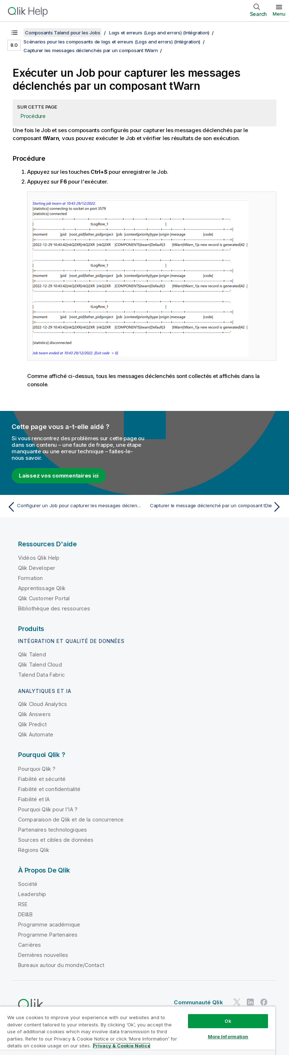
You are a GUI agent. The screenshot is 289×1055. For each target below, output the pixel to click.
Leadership (32, 894)
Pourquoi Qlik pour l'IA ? (48, 809)
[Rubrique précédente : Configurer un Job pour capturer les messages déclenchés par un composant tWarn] (73, 507)
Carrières (29, 945)
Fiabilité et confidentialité (49, 789)
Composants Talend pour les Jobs (62, 32)
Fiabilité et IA (34, 799)
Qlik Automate (35, 734)
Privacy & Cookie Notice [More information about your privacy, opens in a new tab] (121, 1045)
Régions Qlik (33, 850)
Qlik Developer (36, 568)
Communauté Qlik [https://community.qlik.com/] (198, 1002)
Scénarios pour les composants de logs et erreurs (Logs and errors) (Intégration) (112, 42)
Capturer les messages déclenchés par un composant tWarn (91, 50)
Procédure (33, 116)
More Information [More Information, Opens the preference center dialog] (228, 1036)
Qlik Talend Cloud (40, 664)
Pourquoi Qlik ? (36, 769)
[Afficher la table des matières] (14, 32)
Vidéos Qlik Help (39, 558)
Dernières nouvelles (43, 955)
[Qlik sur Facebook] (264, 1002)
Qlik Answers (34, 714)
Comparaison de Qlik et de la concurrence (70, 819)
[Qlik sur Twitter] (236, 1002)
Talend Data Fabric (41, 675)
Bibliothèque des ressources (54, 608)
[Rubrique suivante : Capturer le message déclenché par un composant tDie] (215, 507)
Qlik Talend (32, 654)
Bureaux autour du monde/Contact (61, 965)
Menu (279, 14)
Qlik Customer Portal (44, 598)
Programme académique (49, 924)
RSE (23, 904)
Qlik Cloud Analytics (42, 704)
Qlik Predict (32, 724)
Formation (30, 578)
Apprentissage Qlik (42, 588)
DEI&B (25, 914)
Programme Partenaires (48, 935)
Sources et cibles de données (55, 840)
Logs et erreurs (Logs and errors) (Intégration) (159, 32)
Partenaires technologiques (52, 830)
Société (27, 884)
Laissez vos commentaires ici (59, 475)
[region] (137, 1030)
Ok (228, 1021)
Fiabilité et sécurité (42, 779)
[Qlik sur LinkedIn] (250, 1002)
